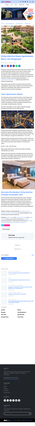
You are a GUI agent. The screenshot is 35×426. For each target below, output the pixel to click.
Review (7, 4)
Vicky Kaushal (6, 229)
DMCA (2, 225)
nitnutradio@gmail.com (13, 379)
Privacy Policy (7, 392)
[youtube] (27, 2)
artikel (8, 217)
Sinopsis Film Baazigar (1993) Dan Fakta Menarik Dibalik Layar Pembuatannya (20, 287)
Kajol (9, 285)
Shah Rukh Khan (14, 285)
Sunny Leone (13, 299)
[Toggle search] (30, 1)
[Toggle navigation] (33, 2)
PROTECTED (7, 225)
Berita (12, 271)
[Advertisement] (17, 324)
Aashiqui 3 (19, 292)
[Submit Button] (29, 413)
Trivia (16, 4)
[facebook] (21, 2)
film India (25, 219)
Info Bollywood (17, 271)
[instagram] (23, 2)
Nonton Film (21, 4)
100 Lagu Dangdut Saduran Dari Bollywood (18, 273)
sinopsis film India (21, 217)
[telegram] (5, 400)
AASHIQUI (10, 292)
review (12, 217)
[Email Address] (16, 413)
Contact (27, 4)
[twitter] (25, 2)
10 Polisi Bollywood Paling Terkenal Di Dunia (19, 280)
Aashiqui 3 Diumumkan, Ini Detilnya (17, 294)
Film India (14, 420)
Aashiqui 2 (15, 292)
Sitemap (6, 388)
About (5, 386)
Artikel (9, 271)
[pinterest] (8, 400)
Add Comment (9, 258)
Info (11, 4)
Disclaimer (6, 390)
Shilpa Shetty (20, 285)
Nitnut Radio (28, 420)
